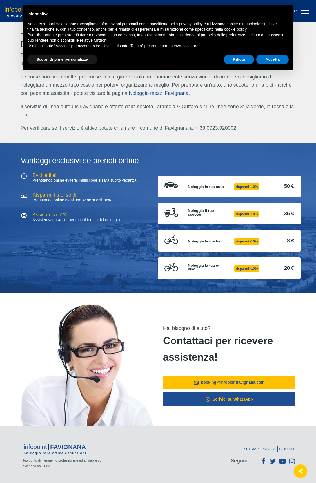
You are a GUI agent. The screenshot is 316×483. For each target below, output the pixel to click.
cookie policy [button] (235, 29)
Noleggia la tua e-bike (203, 267)
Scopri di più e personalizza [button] (62, 59)
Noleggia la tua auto (206, 187)
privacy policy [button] (191, 24)
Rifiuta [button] (239, 59)
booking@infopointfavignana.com (229, 382)
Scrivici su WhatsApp (229, 399)
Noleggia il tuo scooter (201, 212)
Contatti (287, 449)
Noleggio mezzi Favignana (158, 93)
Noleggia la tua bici (205, 241)
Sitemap (251, 449)
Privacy (269, 449)
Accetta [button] (272, 59)
